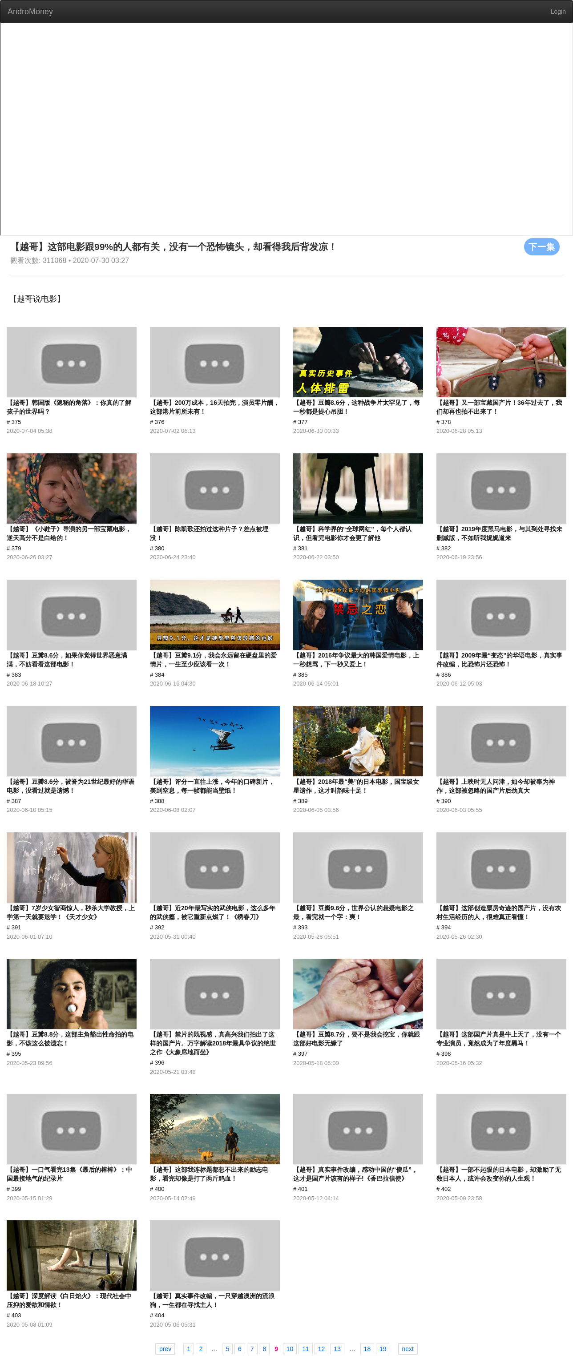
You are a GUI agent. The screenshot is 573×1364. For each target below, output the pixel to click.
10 (290, 1348)
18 (367, 1348)
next (408, 1348)
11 (305, 1348)
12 (321, 1348)
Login (558, 11)
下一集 (542, 246)
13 (337, 1348)
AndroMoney (30, 11)
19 (383, 1348)
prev (165, 1348)
